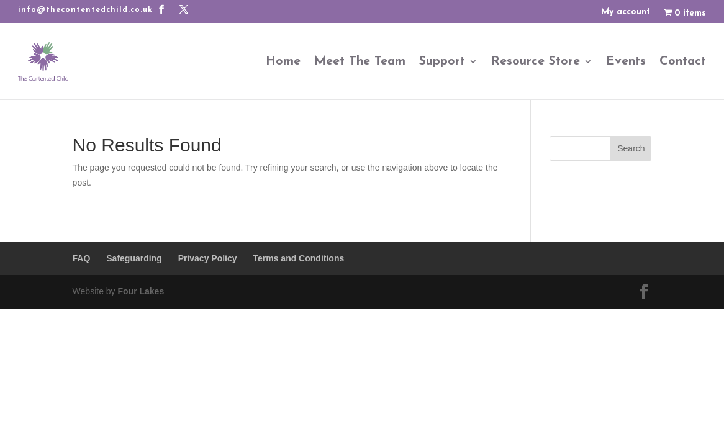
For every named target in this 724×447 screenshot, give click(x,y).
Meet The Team (359, 61)
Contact (682, 61)
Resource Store (535, 61)
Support (442, 61)
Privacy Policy (207, 258)
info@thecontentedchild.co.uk (85, 10)
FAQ (82, 258)
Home (283, 61)
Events (626, 61)
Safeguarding (133, 258)
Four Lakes (140, 291)
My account (625, 12)
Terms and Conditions (298, 258)
